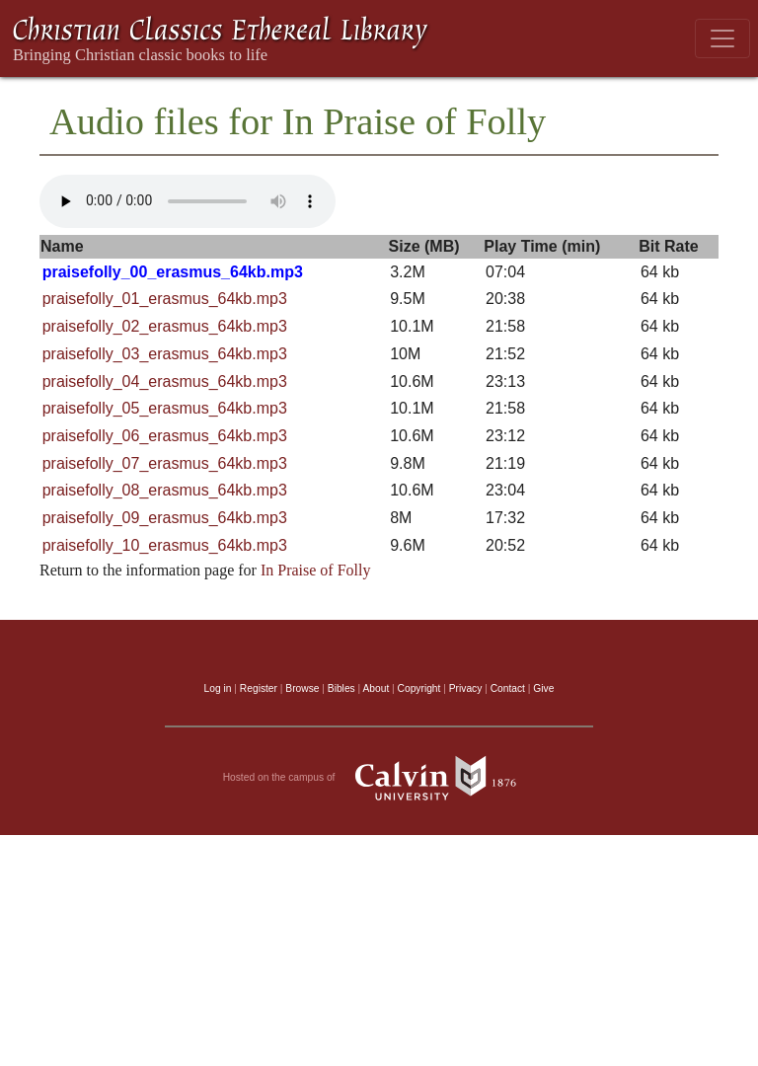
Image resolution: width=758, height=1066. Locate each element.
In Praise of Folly (316, 570)
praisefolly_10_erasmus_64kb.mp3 (164, 545)
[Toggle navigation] (722, 38)
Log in (218, 688)
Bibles (341, 688)
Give (543, 688)
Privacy (466, 688)
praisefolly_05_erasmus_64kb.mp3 (164, 408)
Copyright (419, 688)
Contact (508, 688)
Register (258, 688)
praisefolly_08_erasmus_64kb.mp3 (164, 490)
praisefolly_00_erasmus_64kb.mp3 (172, 272)
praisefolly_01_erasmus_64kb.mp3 (164, 298)
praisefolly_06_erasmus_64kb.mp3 (164, 435)
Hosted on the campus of (379, 777)
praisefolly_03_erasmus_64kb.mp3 (164, 353)
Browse (302, 688)
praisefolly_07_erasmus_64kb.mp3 (164, 463)
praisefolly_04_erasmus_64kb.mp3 (164, 381)
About (375, 688)
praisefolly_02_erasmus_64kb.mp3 (164, 326)
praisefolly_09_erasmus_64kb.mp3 (164, 517)
